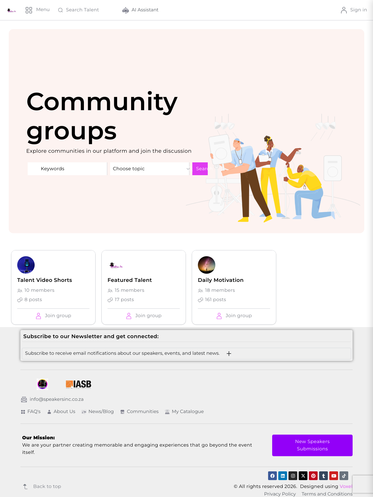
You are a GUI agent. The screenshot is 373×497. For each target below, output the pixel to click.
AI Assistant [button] (140, 10)
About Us (61, 412)
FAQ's (31, 412)
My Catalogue (184, 412)
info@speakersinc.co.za (52, 399)
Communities (139, 412)
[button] (53, 315)
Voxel (346, 486)
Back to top (40, 486)
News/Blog (98, 412)
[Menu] (37, 10)
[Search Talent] (86, 10)
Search (200, 169)
